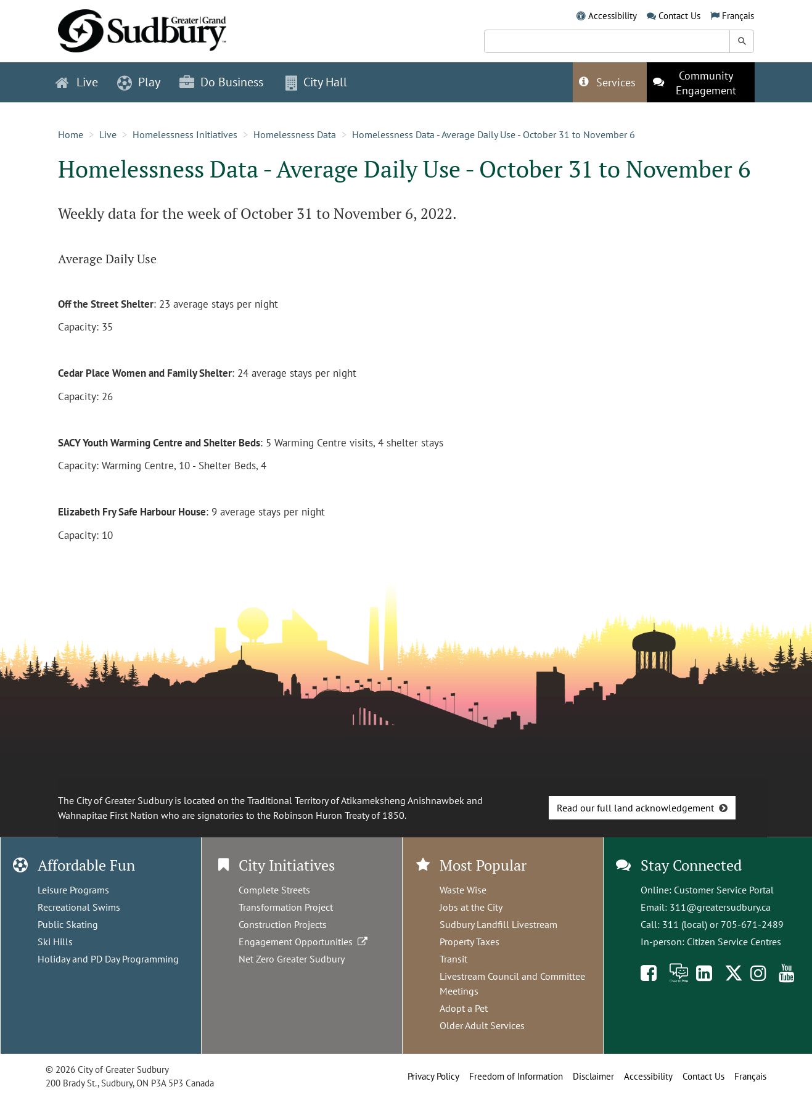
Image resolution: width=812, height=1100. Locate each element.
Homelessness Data (294, 134)
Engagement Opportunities (304, 941)
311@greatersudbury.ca (720, 907)
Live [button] (76, 82)
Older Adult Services (482, 1025)
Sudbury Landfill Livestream (498, 924)
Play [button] (138, 82)
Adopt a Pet (464, 1008)
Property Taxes (469, 941)
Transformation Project (286, 907)
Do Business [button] (221, 82)
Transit (453, 959)
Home (70, 134)
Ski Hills (55, 941)
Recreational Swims (79, 907)
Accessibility (612, 16)
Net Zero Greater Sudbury (292, 959)
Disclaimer (593, 1076)
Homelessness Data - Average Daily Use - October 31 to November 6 (493, 134)
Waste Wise (463, 890)
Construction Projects (283, 924)
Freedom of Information (516, 1076)
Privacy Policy (433, 1076)
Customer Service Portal (724, 890)
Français (738, 16)
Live (108, 134)
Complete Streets (274, 890)
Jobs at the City (471, 907)
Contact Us (679, 16)
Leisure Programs (73, 890)
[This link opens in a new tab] (701, 82)
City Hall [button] (316, 82)
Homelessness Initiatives (185, 134)
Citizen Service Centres (734, 941)
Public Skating (68, 924)
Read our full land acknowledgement (635, 808)
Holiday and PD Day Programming (108, 959)
